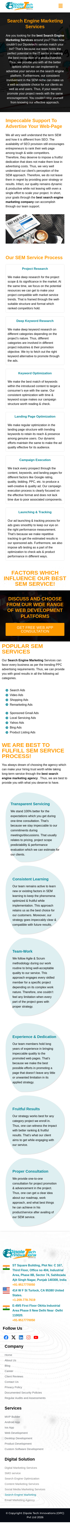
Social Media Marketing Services (25, 1489)
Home (8, 1354)
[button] (60, 6)
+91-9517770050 (23, 1284)
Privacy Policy (13, 1387)
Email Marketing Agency (20, 1500)
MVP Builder (12, 1416)
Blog (7, 1365)
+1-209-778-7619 (23, 1299)
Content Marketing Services (22, 1483)
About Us (10, 1360)
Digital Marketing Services (21, 1467)
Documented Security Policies (23, 1392)
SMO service (13, 1473)
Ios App (9, 1427)
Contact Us (11, 1381)
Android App (12, 1422)
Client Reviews (14, 1376)
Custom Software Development (24, 1449)
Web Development (16, 1432)
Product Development (18, 1443)
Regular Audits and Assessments (25, 1397)
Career (9, 1371)
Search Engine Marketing (20, 1494)
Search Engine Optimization (22, 1478)
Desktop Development (18, 1438)
